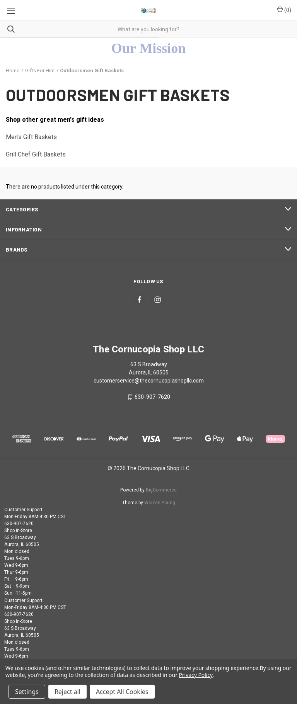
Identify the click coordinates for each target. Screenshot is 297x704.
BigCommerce (161, 490)
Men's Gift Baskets (31, 137)
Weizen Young (159, 502)
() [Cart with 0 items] (284, 9)
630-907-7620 (152, 397)
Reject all (67, 691)
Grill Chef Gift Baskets (36, 154)
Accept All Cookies (122, 691)
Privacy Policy (195, 674)
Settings (27, 691)
